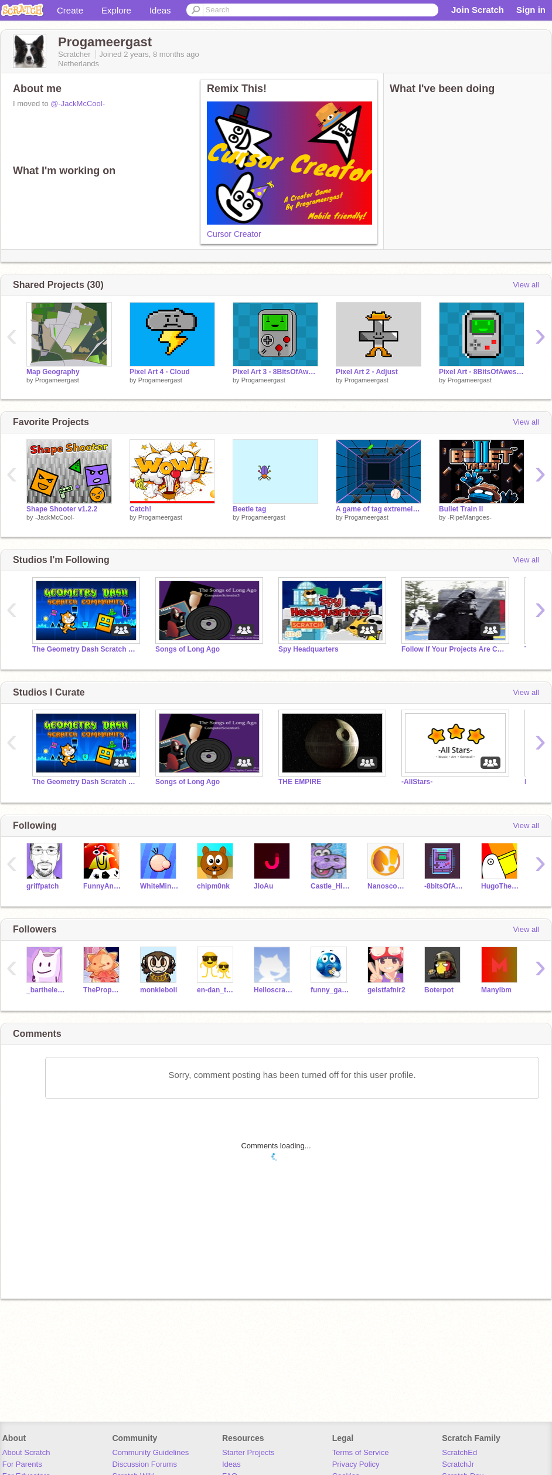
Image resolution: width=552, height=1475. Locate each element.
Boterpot (439, 990)
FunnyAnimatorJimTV (102, 886)
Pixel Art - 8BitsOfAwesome (481, 372)
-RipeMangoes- (470, 517)
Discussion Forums (144, 1464)
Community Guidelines (150, 1452)
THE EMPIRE (299, 782)
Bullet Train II (461, 509)
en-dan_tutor (216, 990)
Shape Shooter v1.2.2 (61, 509)
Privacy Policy (356, 1464)
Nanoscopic (387, 886)
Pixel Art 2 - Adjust (367, 372)
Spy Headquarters (308, 649)
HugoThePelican (500, 886)
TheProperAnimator (102, 990)
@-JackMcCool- (77, 103)
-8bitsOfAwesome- (444, 886)
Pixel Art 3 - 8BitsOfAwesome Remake (275, 372)
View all (526, 284)
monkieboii (158, 990)
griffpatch (42, 886)
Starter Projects (248, 1452)
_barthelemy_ (46, 990)
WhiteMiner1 (159, 886)
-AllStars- (416, 782)
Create (70, 10)
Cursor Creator (234, 234)
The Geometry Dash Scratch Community (85, 649)
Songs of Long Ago (187, 649)
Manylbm (496, 990)
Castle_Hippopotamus (330, 886)
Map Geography (53, 372)
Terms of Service (360, 1452)
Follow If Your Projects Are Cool (454, 649)
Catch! (140, 509)
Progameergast (57, 380)
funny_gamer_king (330, 990)
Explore (116, 10)
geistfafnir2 (386, 990)
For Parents (22, 1464)
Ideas (160, 10)
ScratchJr (458, 1464)
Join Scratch (477, 10)
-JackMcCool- (54, 517)
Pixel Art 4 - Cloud (160, 372)
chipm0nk (213, 886)
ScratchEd (459, 1452)
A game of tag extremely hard (378, 509)
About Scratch (26, 1452)
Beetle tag (249, 509)
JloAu (263, 886)
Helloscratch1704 (273, 990)
